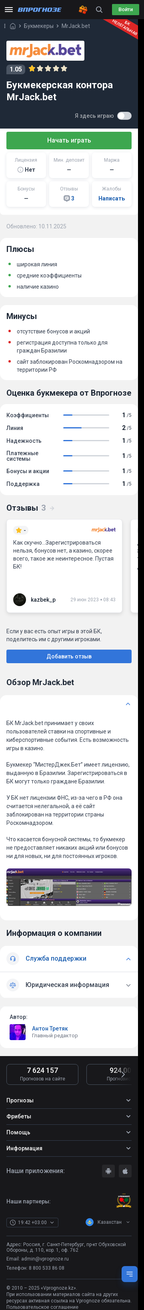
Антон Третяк (50, 1028)
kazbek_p (43, 600)
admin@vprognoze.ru (45, 1259)
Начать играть (69, 140)
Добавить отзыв (69, 656)
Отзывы (30, 508)
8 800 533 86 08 (46, 1268)
